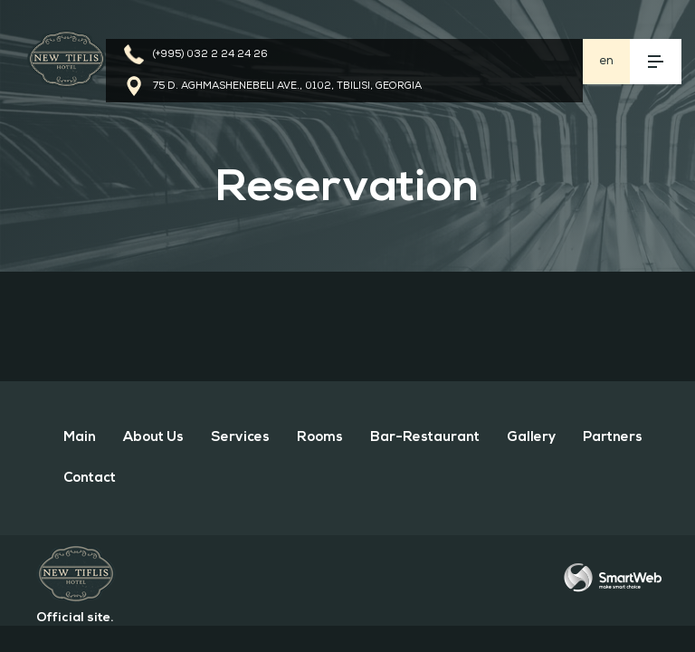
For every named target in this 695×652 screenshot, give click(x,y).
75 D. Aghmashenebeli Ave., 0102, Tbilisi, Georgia (287, 86)
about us (153, 438)
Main (79, 438)
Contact (89, 478)
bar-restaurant (425, 438)
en (606, 61)
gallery (531, 438)
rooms (320, 438)
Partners (613, 438)
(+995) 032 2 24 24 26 (210, 55)
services (240, 438)
